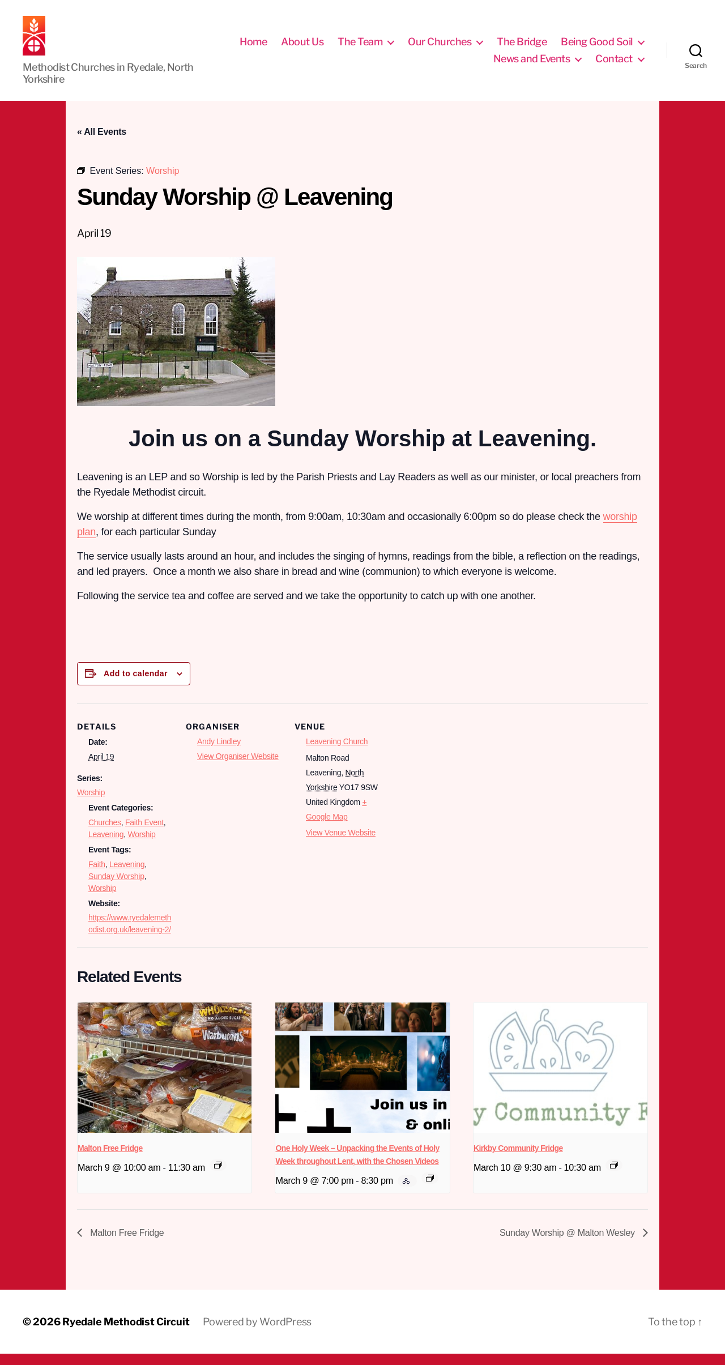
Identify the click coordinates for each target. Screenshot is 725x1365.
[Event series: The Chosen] (430, 1189)
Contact (614, 64)
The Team (360, 47)
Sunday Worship (116, 887)
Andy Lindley (219, 752)
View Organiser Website (238, 767)
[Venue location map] (463, 792)
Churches (104, 833)
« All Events (101, 143)
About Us (302, 47)
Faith (96, 875)
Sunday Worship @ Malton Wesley (568, 1244)
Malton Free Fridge (110, 1159)
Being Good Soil (597, 47)
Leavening (105, 845)
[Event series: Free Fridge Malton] (218, 1176)
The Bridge (522, 47)
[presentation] (164, 1079)
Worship (91, 803)
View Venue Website (341, 843)
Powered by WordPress (257, 1333)
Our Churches (439, 47)
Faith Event (144, 833)
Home (253, 47)
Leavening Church (337, 752)
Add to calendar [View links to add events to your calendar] (136, 684)
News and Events (531, 64)
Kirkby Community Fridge (518, 1159)
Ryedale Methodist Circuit (125, 1333)
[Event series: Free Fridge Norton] (614, 1176)
